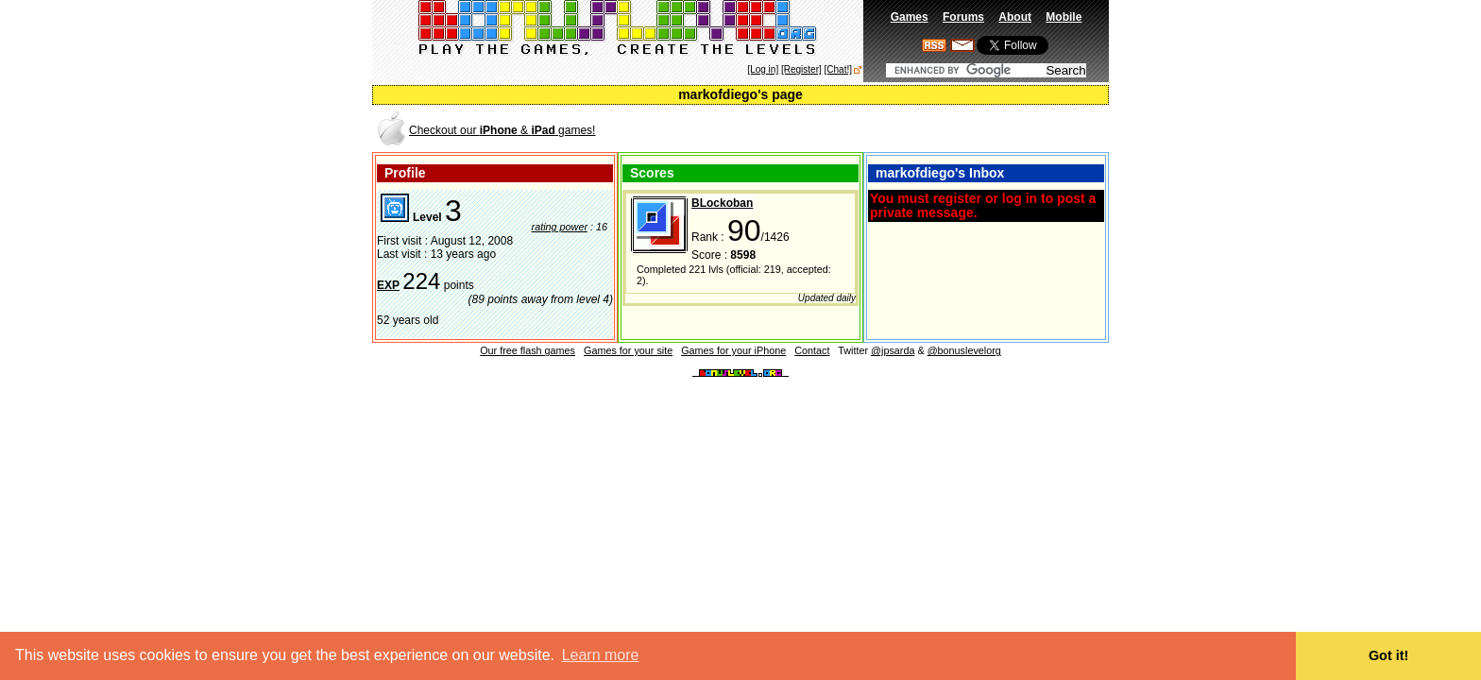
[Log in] (762, 69)
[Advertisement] (886, 129)
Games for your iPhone (733, 350)
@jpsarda (892, 350)
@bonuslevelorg (964, 350)
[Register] (801, 69)
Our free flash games (527, 350)
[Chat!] (838, 69)
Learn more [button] (600, 655)
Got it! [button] (1388, 655)
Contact (811, 350)
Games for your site (628, 350)
